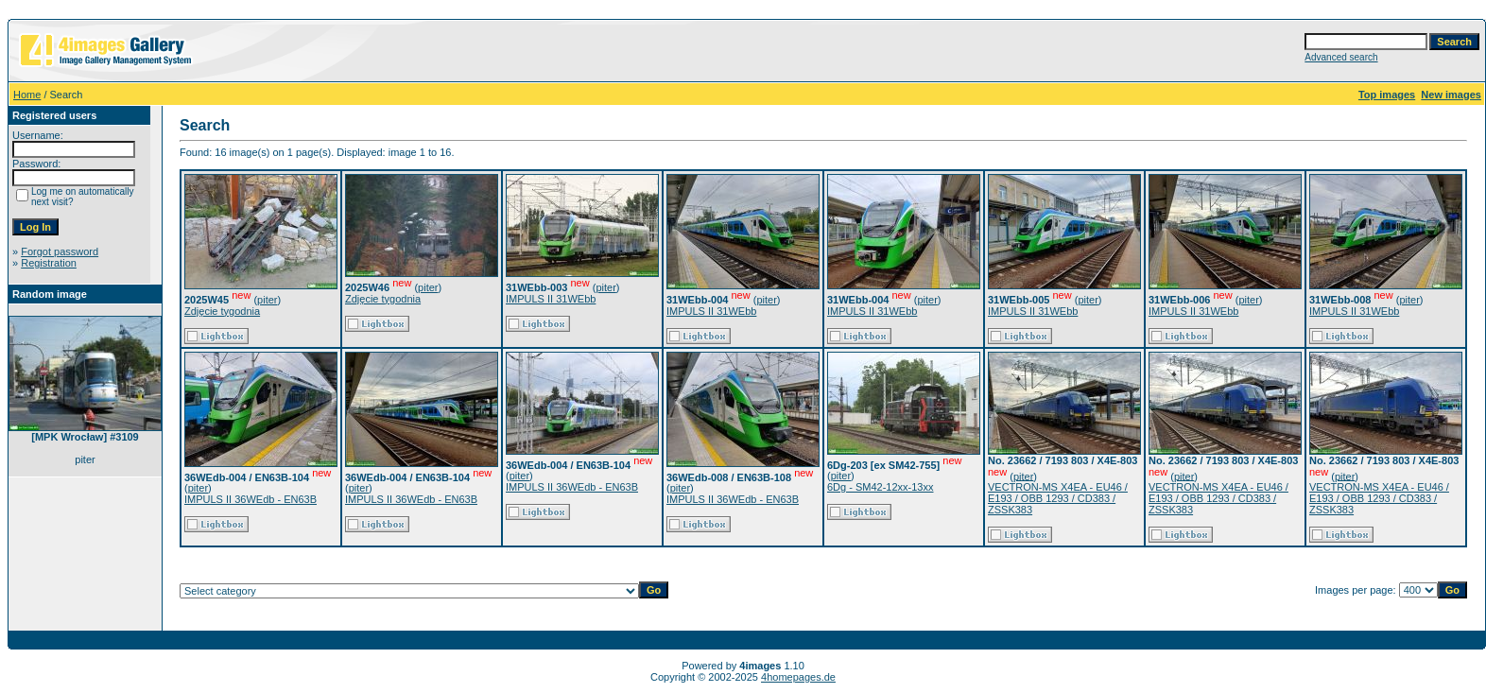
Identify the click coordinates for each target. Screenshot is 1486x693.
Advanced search (1341, 57)
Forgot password (59, 251)
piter (267, 299)
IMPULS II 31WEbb (551, 298)
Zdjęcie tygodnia (222, 311)
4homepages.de (798, 677)
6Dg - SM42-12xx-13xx (880, 487)
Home (27, 94)
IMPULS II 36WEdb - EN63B (250, 499)
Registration (49, 263)
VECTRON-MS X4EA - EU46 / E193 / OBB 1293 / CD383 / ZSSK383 (1058, 498)
